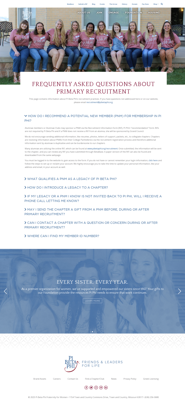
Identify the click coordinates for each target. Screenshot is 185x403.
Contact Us (73, 378)
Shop (155, 4)
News (114, 378)
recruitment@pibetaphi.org (99, 102)
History (124, 4)
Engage (114, 12)
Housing (154, 12)
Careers (57, 378)
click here (153, 160)
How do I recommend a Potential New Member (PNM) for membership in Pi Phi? (92, 118)
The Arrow (113, 4)
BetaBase (70, 4)
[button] (90, 331)
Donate (134, 4)
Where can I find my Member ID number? (62, 236)
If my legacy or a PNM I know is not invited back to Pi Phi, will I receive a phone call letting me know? (93, 198)
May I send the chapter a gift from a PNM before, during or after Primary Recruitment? (86, 212)
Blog (93, 4)
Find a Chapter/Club (94, 378)
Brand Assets (39, 378)
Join (99, 12)
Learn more (92, 301)
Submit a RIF (82, 4)
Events (102, 4)
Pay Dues (145, 4)
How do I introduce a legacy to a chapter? (67, 187)
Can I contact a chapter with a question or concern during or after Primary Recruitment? (91, 225)
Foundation (133, 12)
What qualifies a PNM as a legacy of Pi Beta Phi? (71, 178)
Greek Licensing (151, 378)
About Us (83, 12)
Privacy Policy (129, 378)
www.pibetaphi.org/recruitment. (102, 148)
